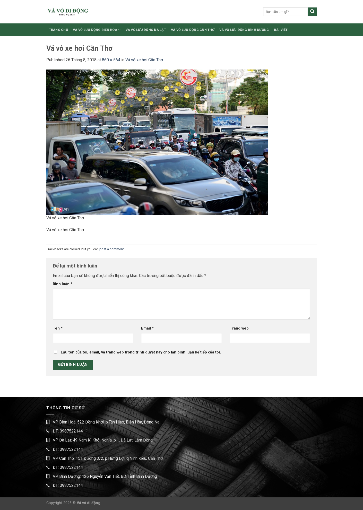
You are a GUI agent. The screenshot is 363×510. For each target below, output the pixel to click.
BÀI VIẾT (281, 30)
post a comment (111, 249)
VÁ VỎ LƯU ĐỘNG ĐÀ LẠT (146, 30)
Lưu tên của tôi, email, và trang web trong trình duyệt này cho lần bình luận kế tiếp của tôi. (141, 352)
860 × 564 (111, 59)
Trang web (239, 328)
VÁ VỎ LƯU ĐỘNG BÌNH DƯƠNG (244, 30)
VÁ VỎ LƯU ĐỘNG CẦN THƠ (192, 30)
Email (147, 328)
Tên (58, 328)
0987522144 (71, 431)
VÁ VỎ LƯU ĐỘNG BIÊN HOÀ (96, 29)
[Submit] (312, 11)
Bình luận (62, 284)
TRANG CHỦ (58, 30)
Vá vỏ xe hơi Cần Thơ (144, 59)
